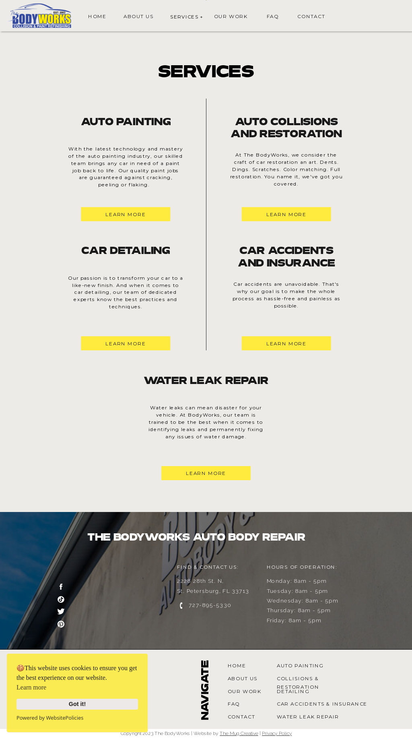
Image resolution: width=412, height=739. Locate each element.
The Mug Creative (239, 733)
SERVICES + (187, 17)
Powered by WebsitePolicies (49, 717)
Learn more (31, 687)
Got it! (77, 704)
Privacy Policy (277, 733)
